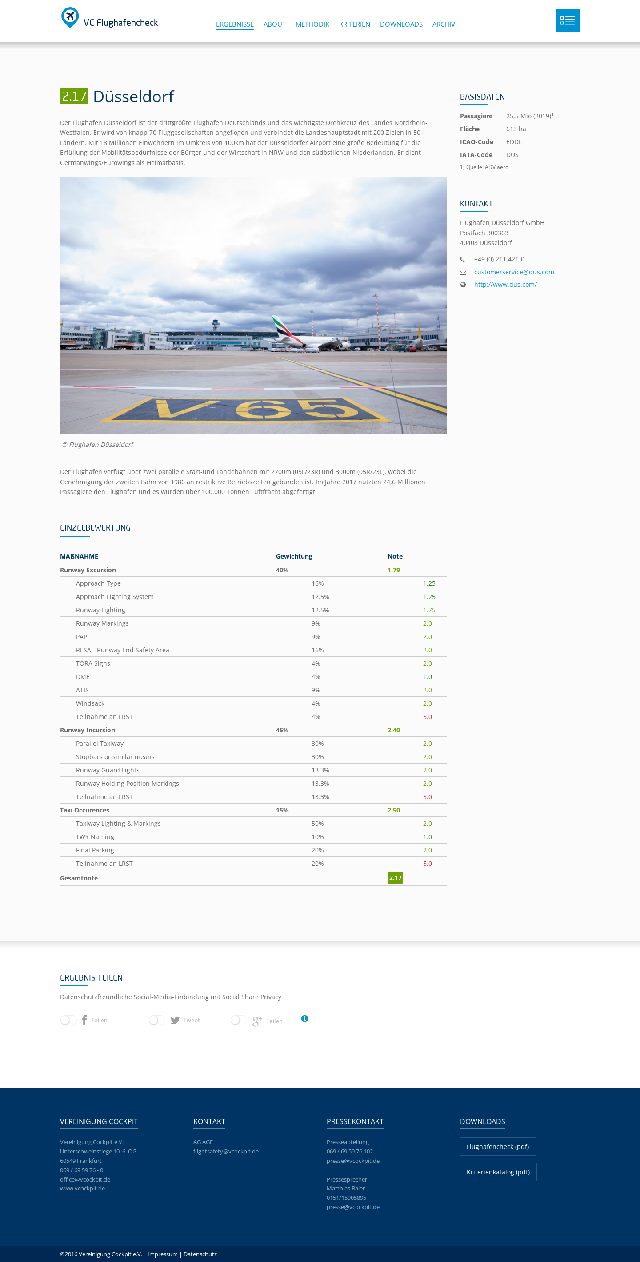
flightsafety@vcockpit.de (226, 1151)
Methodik (312, 24)
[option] (253, 313)
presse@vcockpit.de (353, 1161)
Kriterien (354, 24)
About (275, 24)
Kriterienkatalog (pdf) (498, 1172)
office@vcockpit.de (85, 1179)
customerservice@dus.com (514, 272)
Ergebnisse (235, 24)
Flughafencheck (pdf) (498, 1146)
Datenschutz (200, 1254)
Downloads (401, 24)
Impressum (163, 1254)
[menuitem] (240, 28)
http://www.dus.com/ (505, 284)
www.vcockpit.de (82, 1188)
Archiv (443, 24)
